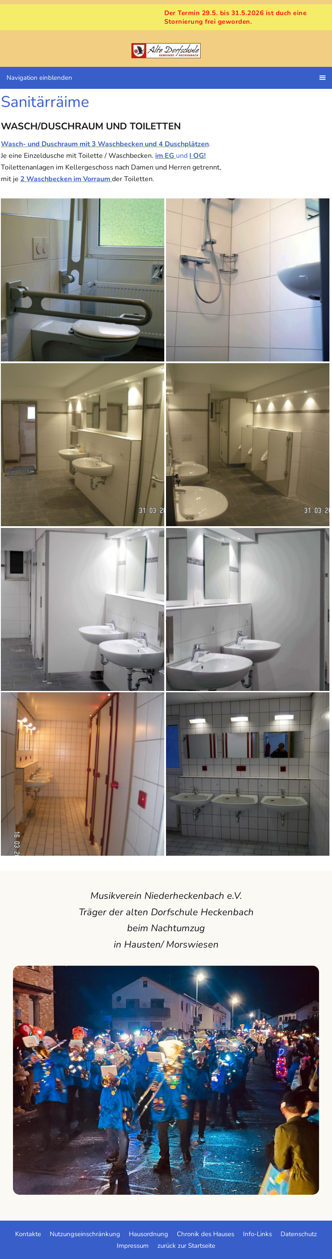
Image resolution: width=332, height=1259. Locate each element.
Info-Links (257, 1234)
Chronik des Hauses (205, 1234)
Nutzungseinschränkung (85, 1234)
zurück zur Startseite (186, 1245)
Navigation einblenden (39, 77)
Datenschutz (299, 1234)
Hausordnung (148, 1234)
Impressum (133, 1245)
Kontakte (28, 1234)
